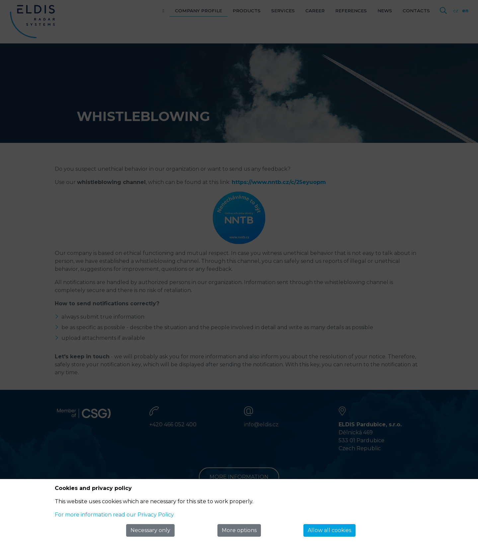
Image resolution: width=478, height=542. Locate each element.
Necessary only (150, 530)
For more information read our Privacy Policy (114, 515)
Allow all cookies (329, 530)
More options (239, 530)
